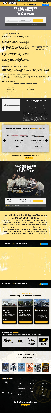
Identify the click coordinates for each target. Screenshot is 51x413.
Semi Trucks (43, 395)
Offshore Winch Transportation (23, 229)
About (19, 381)
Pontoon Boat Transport (10, 231)
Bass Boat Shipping (26, 220)
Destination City (25, 18)
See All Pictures (41, 321)
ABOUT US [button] (36, 2)
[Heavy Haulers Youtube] (8, 393)
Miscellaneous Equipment (44, 392)
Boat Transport (35, 220)
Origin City (12, 18)
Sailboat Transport (35, 231)
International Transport (33, 389)
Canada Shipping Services (33, 380)
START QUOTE (33, 4)
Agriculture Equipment (45, 380)
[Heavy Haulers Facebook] (3, 393)
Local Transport (32, 391)
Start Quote (37, 243)
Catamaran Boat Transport (15, 222)
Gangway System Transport (35, 226)
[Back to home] (9, 3)
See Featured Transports (9, 321)
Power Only (31, 394)
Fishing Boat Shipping (21, 226)
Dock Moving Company (9, 226)
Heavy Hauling (32, 388)
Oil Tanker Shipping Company (38, 229)
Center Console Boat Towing (30, 222)
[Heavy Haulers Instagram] (5, 393)
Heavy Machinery (44, 387)
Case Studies (20, 391)
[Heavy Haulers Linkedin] (11, 393)
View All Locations (6, 384)
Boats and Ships (44, 381)
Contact (19, 383)
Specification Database (21, 388)
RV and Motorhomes (45, 393)
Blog (19, 389)
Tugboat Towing (27, 233)
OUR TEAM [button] (26, 4)
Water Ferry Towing (37, 233)
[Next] (46, 140)
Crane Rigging (32, 383)
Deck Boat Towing (30, 224)
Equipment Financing (7, 390)
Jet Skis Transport (13, 228)
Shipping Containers (45, 397)
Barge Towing (16, 220)
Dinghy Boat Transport (41, 224)
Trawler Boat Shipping (16, 233)
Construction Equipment (44, 386)
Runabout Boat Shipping (23, 231)
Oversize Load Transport (33, 393)
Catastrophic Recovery (33, 381)
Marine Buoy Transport (25, 228)
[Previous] (4, 140)
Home (19, 380)
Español (19, 394)
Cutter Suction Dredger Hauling (17, 224)
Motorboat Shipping (9, 229)
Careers (19, 393)
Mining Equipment (44, 389)
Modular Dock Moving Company (39, 228)
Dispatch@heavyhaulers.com (8, 386)
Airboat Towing (8, 220)
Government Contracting (33, 386)
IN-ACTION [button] (23, 2)
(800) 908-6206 (45, 4)
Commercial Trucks (44, 383)
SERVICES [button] (29, 2)
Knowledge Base (20, 386)
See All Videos (25, 321)
